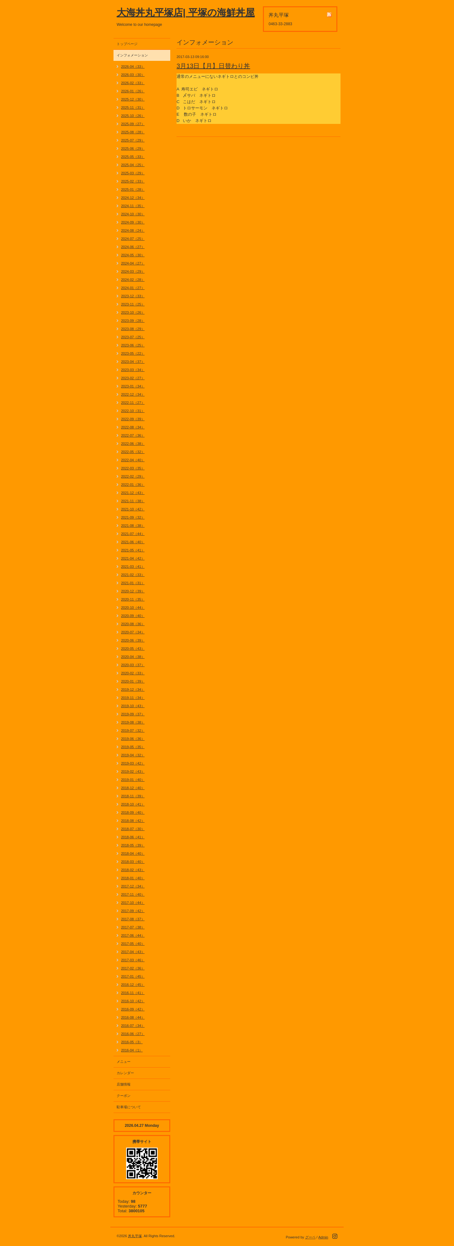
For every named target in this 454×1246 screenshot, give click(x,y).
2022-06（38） (133, 443)
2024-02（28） (133, 280)
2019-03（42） (133, 763)
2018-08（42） (133, 821)
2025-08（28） (133, 132)
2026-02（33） (133, 83)
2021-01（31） (133, 583)
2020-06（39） (133, 640)
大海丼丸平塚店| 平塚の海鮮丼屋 (186, 12)
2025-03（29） (133, 173)
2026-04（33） (133, 66)
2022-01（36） (133, 484)
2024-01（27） (133, 288)
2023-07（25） (133, 337)
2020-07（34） (133, 632)
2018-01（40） (133, 878)
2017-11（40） (133, 894)
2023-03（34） (133, 370)
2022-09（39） (133, 419)
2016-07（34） (133, 1026)
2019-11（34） (133, 698)
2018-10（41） (133, 804)
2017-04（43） (133, 952)
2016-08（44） (133, 1017)
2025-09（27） (133, 124)
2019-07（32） (133, 730)
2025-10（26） (133, 116)
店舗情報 (124, 1084)
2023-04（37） (133, 362)
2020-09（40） (133, 616)
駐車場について (129, 1107)
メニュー (124, 1061)
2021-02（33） (133, 575)
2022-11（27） (133, 403)
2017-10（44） (133, 903)
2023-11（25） (133, 304)
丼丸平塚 (135, 1236)
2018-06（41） (133, 837)
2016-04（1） (132, 1050)
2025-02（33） (133, 181)
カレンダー (125, 1073)
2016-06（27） (133, 1034)
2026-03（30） (133, 75)
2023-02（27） (133, 378)
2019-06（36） (133, 739)
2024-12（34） (133, 198)
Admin (323, 1237)
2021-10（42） (133, 509)
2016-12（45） (133, 985)
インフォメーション (132, 55)
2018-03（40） (133, 862)
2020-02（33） (133, 673)
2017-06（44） (133, 935)
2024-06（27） (133, 247)
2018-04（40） (133, 853)
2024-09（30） (133, 222)
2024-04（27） (133, 263)
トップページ (127, 44)
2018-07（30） (133, 829)
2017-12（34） (133, 886)
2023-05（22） (133, 353)
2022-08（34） (133, 427)
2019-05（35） (133, 747)
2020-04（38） (133, 657)
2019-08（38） (133, 722)
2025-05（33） (133, 157)
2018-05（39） (133, 845)
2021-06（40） (133, 542)
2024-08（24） (133, 230)
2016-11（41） (133, 993)
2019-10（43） (133, 706)
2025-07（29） (133, 140)
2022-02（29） (133, 476)
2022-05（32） (133, 452)
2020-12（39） (133, 591)
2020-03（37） (133, 665)
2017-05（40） (133, 944)
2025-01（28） (133, 189)
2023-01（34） (133, 386)
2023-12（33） (133, 296)
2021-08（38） (133, 525)
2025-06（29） (133, 148)
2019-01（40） (133, 780)
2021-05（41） (133, 550)
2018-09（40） (133, 812)
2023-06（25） (133, 345)
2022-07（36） (133, 435)
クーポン (124, 1096)
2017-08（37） (133, 919)
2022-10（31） (133, 411)
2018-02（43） (133, 870)
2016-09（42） (133, 1009)
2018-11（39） (133, 796)
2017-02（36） (133, 968)
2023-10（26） (133, 312)
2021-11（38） (133, 501)
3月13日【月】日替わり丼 (213, 65)
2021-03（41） (133, 566)
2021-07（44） (133, 534)
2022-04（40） (133, 460)
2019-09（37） (133, 714)
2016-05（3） (132, 1042)
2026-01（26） (133, 91)
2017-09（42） (133, 911)
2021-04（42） (133, 558)
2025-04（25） (133, 165)
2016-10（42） (133, 1001)
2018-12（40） (133, 788)
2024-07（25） (133, 239)
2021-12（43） (133, 493)
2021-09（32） (133, 517)
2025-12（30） (133, 99)
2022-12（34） (133, 394)
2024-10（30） (133, 214)
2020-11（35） (133, 599)
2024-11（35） (133, 206)
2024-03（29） (133, 271)
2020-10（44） (133, 607)
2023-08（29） (133, 329)
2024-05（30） (133, 255)
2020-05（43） (133, 648)
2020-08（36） (133, 624)
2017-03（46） (133, 960)
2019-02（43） (133, 771)
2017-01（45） (133, 976)
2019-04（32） (133, 755)
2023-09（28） (133, 321)
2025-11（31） (133, 107)
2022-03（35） (133, 468)
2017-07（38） (133, 927)
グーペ (310, 1237)
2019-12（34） (133, 689)
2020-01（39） (133, 681)
